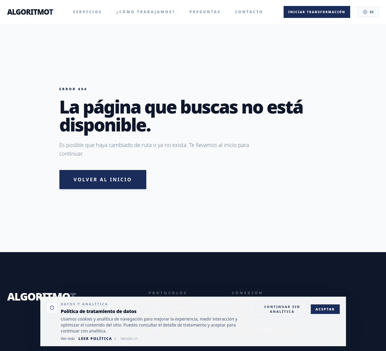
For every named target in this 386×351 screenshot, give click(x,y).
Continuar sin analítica (282, 309)
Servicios (87, 12)
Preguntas (205, 12)
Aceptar (325, 309)
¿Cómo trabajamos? (145, 12)
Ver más (68, 338)
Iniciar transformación (316, 12)
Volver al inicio (103, 179)
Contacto (249, 12)
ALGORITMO (30, 12)
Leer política (98, 338)
